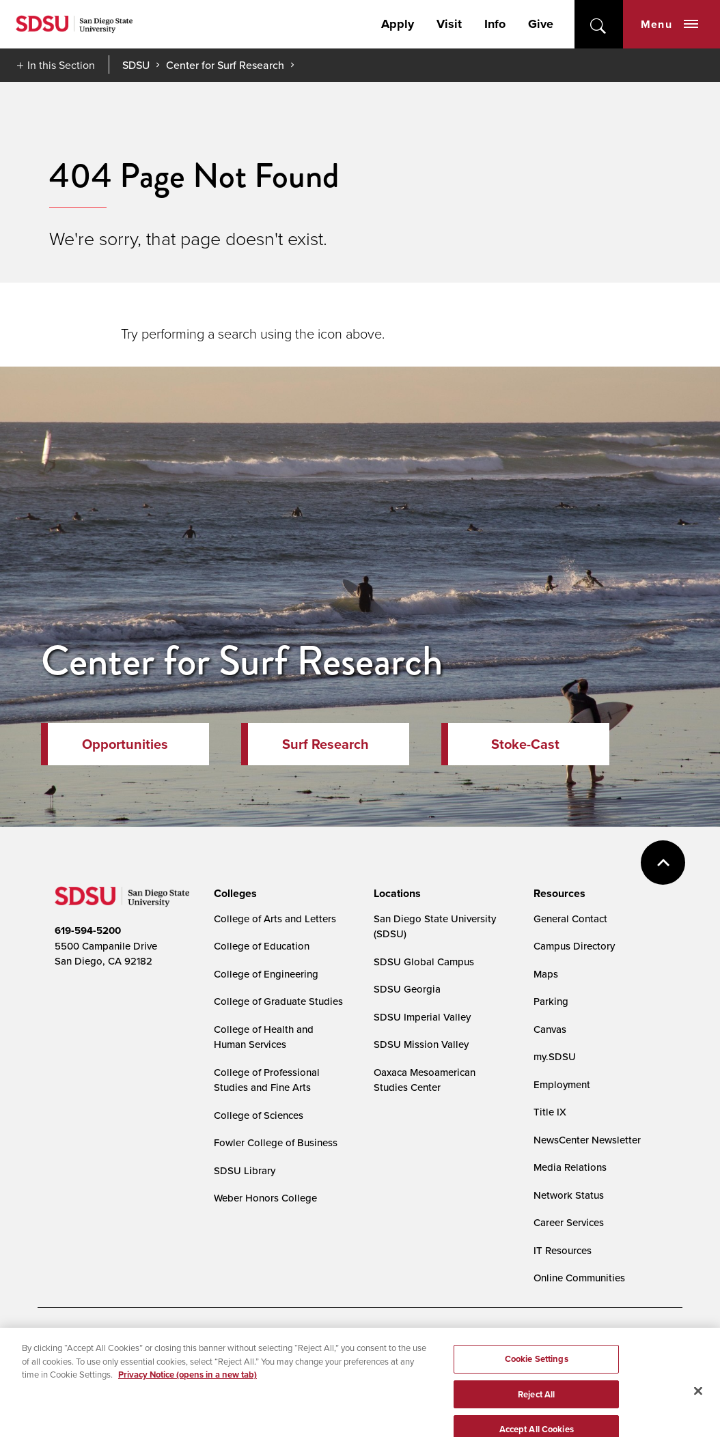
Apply (397, 24)
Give (540, 24)
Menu (669, 24)
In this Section (61, 64)
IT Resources (563, 1250)
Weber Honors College (265, 1198)
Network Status (569, 1195)
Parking (551, 1001)
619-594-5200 (88, 930)
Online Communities (579, 1277)
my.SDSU (555, 1056)
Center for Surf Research (225, 64)
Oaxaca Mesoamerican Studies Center (424, 1080)
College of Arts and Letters (275, 918)
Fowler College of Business (275, 1142)
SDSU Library (244, 1170)
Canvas (550, 1029)
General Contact (570, 918)
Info (495, 24)
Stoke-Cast (525, 744)
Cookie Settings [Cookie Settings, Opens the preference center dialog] (536, 1374)
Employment (562, 1084)
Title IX (550, 1112)
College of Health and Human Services (264, 1037)
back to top (663, 862)
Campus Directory (574, 946)
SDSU (136, 65)
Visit (449, 24)
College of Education (261, 946)
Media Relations (570, 1167)
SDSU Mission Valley (421, 1044)
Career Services (569, 1222)
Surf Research (325, 744)
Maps (546, 974)
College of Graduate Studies (278, 1001)
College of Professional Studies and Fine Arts (267, 1080)
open (598, 24)
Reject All (536, 1410)
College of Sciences (258, 1115)
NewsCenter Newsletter (587, 1140)
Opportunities (125, 744)
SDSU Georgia (407, 989)
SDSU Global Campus (424, 961)
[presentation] (233, 893)
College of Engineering (266, 974)
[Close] (698, 1406)
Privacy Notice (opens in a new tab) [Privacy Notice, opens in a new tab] (187, 1390)
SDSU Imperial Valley (422, 1017)
